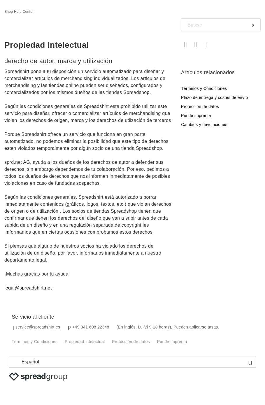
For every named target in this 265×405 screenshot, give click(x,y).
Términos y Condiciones (204, 88)
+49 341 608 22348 (90, 327)
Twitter (195, 44)
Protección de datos (200, 106)
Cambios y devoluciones (204, 124)
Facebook (185, 44)
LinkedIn (205, 44)
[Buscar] (221, 24)
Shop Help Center (19, 12)
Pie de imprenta (196, 115)
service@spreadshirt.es (37, 327)
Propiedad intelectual (85, 341)
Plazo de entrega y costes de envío (214, 97)
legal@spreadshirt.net (28, 287)
